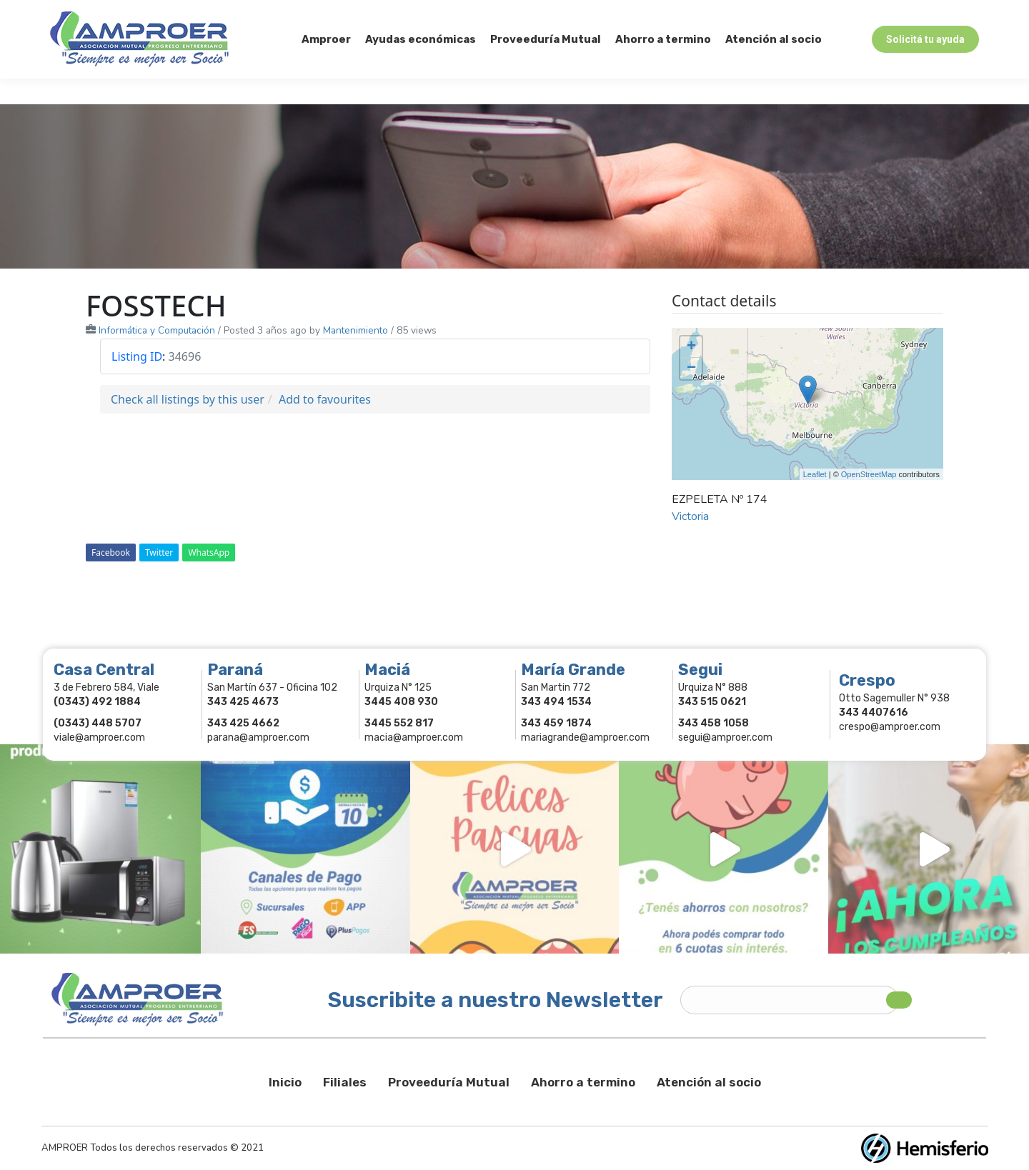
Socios (798, 12)
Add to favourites (325, 399)
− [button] (691, 368)
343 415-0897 (209, 13)
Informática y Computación (157, 330)
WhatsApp (208, 552)
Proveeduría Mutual (448, 1082)
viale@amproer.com (99, 737)
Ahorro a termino (583, 1082)
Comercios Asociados (889, 12)
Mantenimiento (355, 330)
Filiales (345, 1082)
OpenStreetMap (869, 474)
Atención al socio (709, 1082)
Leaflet (815, 474)
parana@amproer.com (258, 737)
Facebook (110, 552)
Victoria (690, 516)
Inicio (285, 1082)
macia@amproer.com (413, 737)
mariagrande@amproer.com (585, 737)
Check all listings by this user (187, 399)
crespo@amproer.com (889, 727)
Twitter (159, 552)
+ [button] (691, 347)
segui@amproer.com (725, 737)
